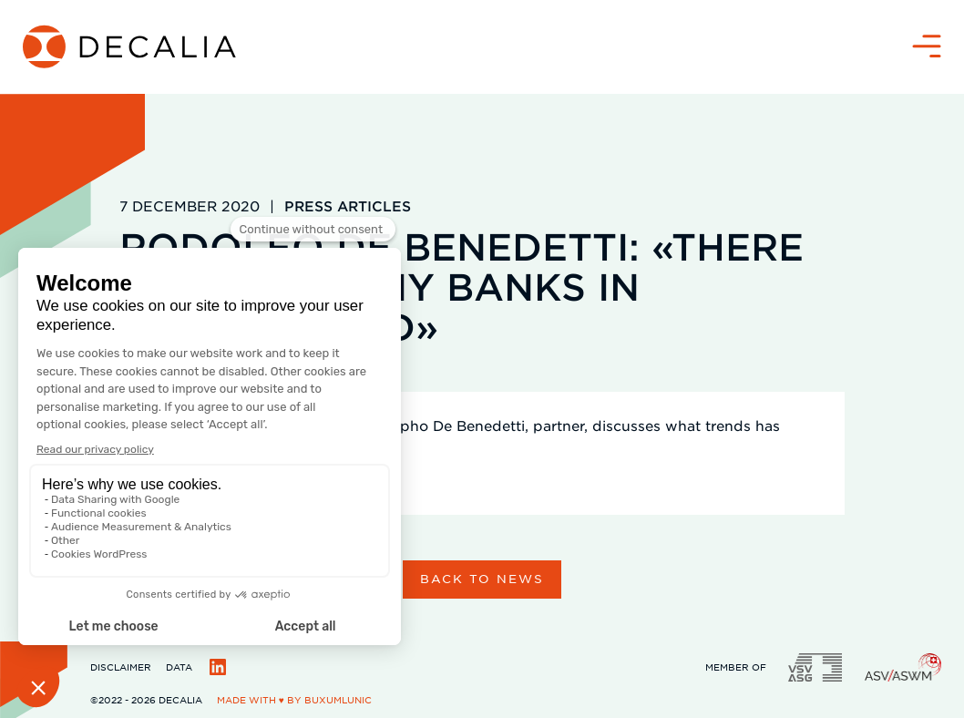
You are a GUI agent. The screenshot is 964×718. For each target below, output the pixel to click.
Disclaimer (120, 666)
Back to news (481, 578)
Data (179, 666)
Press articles (347, 205)
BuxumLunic (338, 699)
